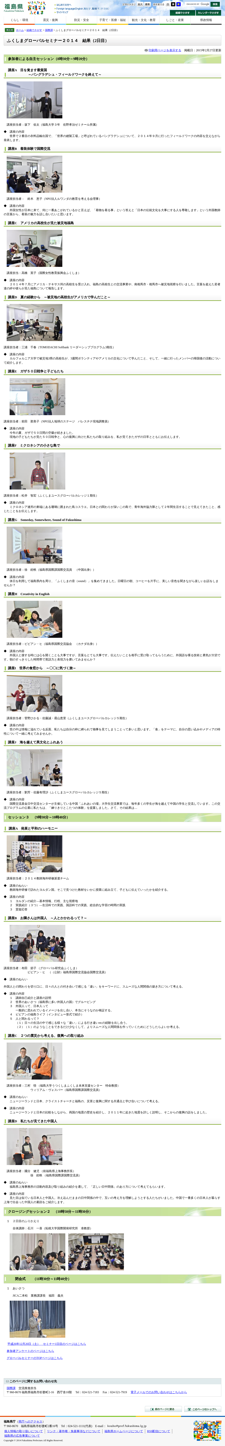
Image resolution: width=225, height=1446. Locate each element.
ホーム (20, 30)
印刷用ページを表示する (165, 50)
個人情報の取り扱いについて (23, 1431)
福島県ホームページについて (123, 1431)
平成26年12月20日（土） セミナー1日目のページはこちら (46, 1343)
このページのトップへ (202, 1409)
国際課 (49, 30)
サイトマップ (82, 12)
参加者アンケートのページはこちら (30, 1351)
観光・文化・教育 (144, 20)
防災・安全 (81, 20)
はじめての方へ (82, 5)
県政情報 (206, 20)
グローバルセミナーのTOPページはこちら (35, 1358)
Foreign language (82, 8)
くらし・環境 (19, 20)
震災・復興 (50, 20)
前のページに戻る (163, 1409)
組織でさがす (182, 13)
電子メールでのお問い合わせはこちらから (159, 1392)
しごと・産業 (175, 20)
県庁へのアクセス (30, 1421)
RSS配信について (158, 1431)
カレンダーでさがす (208, 13)
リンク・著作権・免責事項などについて (73, 1431)
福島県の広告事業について (22, 1435)
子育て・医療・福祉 (112, 20)
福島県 (14, 7)
